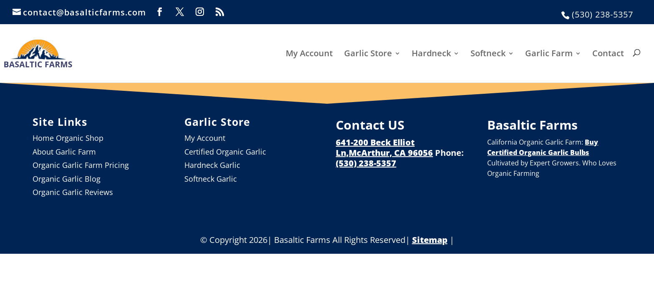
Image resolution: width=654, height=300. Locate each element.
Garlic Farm (549, 54)
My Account (309, 54)
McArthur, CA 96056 (391, 152)
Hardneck (431, 54)
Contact (608, 54)
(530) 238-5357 (602, 14)
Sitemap (430, 239)
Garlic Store (368, 54)
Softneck (488, 54)
